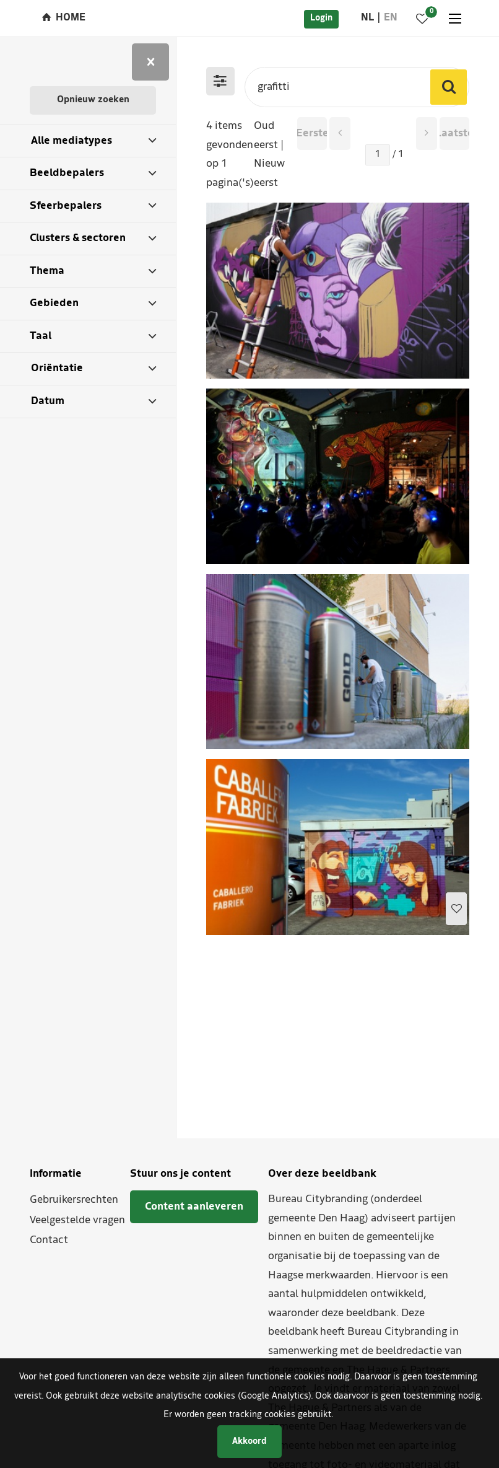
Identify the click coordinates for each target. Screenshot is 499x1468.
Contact (49, 1240)
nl (367, 18)
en (390, 18)
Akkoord (249, 1441)
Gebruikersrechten (74, 1200)
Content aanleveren (194, 1207)
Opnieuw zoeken (93, 100)
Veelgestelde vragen (77, 1220)
